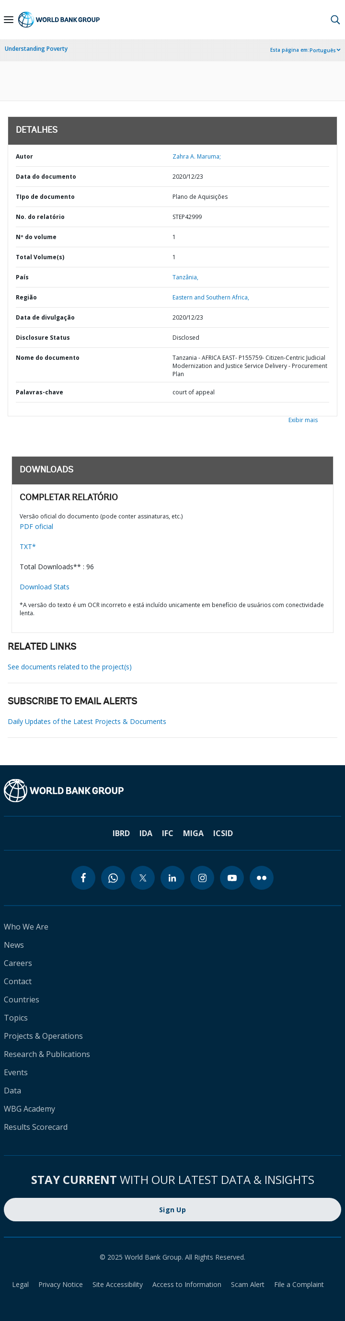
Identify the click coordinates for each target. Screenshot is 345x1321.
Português (323, 50)
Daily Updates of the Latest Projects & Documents (87, 721)
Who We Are (26, 926)
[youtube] (232, 878)
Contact (18, 981)
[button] (335, 19)
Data (12, 1090)
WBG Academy (29, 1108)
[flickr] (262, 878)
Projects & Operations (43, 1036)
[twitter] (143, 878)
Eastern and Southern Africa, (210, 297)
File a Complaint (299, 1284)
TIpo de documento (45, 197)
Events (16, 1072)
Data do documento (46, 176)
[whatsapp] (113, 878)
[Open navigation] (8, 19)
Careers (18, 963)
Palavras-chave (39, 392)
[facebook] (83, 878)
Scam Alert (247, 1284)
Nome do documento (48, 358)
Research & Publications (47, 1054)
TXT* (28, 546)
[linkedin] (172, 878)
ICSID (223, 833)
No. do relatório (40, 217)
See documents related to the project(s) (70, 666)
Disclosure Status (43, 337)
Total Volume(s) (40, 257)
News (14, 945)
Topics (16, 1017)
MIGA (193, 833)
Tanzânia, (185, 277)
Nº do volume (36, 237)
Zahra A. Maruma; (196, 156)
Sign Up (172, 1209)
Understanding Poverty (36, 49)
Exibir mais (303, 420)
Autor (24, 156)
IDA (145, 833)
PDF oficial (36, 526)
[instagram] (202, 878)
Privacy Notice (60, 1284)
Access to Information (186, 1284)
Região (26, 297)
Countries (21, 999)
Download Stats (44, 586)
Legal (20, 1284)
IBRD (121, 833)
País (22, 277)
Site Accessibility (117, 1284)
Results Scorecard (36, 1127)
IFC (167, 833)
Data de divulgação (45, 317)
